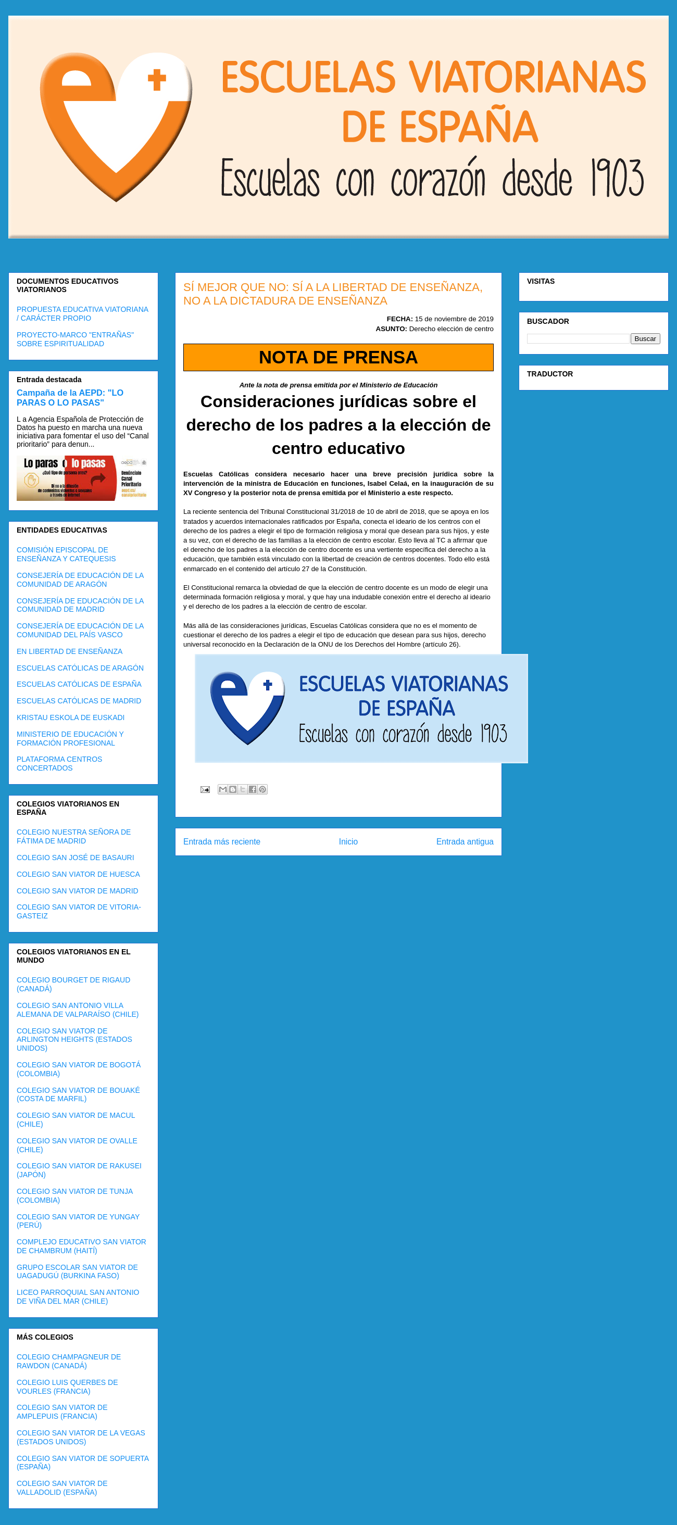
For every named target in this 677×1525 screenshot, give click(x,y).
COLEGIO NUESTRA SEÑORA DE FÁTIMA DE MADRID (74, 836)
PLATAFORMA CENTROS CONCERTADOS (59, 763)
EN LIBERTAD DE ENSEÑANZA (69, 651)
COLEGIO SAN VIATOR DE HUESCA (78, 874)
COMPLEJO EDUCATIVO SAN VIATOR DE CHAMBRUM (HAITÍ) (81, 1246)
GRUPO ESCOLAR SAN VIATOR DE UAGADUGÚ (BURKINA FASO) (77, 1271)
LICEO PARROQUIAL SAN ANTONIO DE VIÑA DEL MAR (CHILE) (78, 1296)
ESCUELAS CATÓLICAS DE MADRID (79, 701)
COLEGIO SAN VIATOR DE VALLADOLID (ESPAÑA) (62, 1487)
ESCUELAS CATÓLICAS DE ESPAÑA (79, 684)
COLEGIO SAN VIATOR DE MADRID (78, 891)
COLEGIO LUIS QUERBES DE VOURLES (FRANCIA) (67, 1386)
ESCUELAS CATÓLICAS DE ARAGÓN (80, 668)
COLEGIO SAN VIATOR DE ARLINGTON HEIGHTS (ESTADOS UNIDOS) (74, 1040)
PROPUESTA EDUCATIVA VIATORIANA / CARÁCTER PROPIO (82, 313)
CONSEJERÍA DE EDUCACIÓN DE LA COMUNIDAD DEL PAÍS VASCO (80, 630)
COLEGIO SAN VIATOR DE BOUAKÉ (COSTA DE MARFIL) (78, 1094)
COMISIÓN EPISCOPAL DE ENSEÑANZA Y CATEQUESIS (66, 554)
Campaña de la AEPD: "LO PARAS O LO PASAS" (70, 397)
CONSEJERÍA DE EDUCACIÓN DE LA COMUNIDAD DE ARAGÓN (80, 579)
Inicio (348, 841)
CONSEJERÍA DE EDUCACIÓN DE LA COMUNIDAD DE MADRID (80, 605)
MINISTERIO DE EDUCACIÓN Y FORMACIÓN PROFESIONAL (70, 738)
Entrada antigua (465, 841)
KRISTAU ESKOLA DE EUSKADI (70, 717)
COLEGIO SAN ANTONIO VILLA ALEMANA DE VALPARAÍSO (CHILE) (78, 1009)
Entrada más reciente (221, 841)
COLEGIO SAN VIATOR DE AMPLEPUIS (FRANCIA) (62, 1411)
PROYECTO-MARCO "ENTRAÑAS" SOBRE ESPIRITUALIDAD (75, 339)
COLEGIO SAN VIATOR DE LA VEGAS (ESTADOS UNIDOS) (81, 1437)
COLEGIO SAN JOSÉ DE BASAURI (75, 857)
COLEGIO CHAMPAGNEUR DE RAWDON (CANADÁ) (69, 1361)
